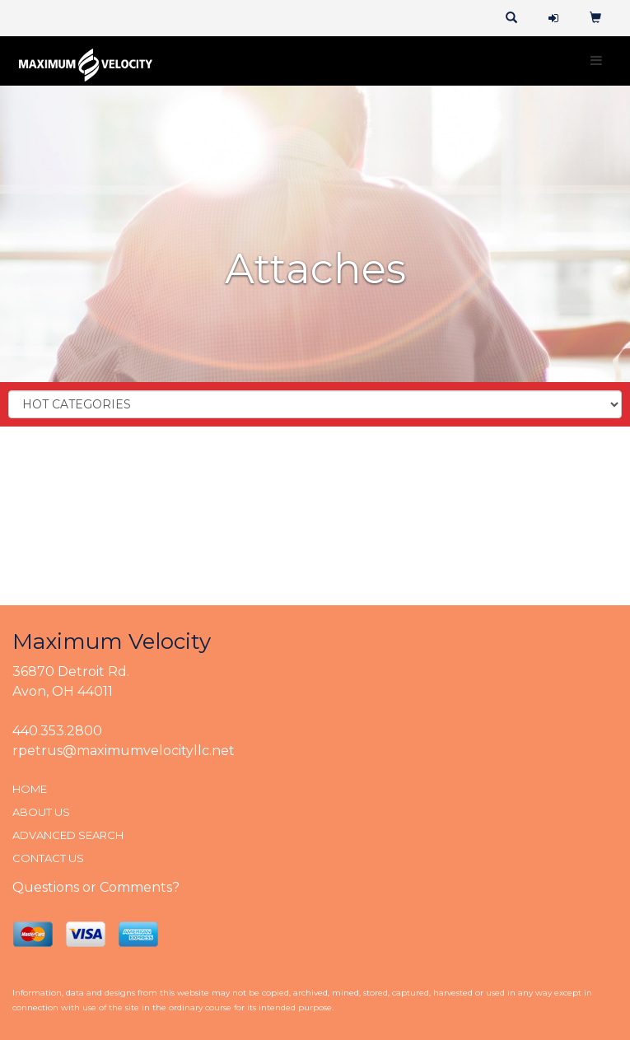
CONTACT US (48, 858)
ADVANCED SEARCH (68, 835)
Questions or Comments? (96, 887)
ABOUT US (41, 811)
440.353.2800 (57, 731)
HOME (29, 788)
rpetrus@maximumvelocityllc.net (123, 750)
